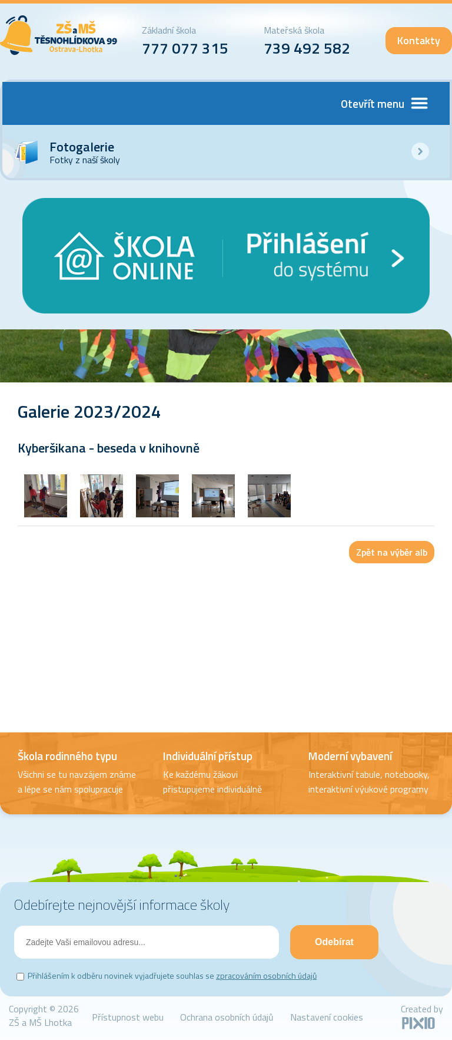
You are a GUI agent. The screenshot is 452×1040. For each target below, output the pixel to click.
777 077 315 (185, 48)
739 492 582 (307, 48)
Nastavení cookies (326, 1017)
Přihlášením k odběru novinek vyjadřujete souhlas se (172, 975)
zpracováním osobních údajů (266, 975)
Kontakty (418, 40)
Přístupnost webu (128, 1017)
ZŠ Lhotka (59, 35)
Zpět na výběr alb (391, 552)
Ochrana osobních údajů (227, 1017)
